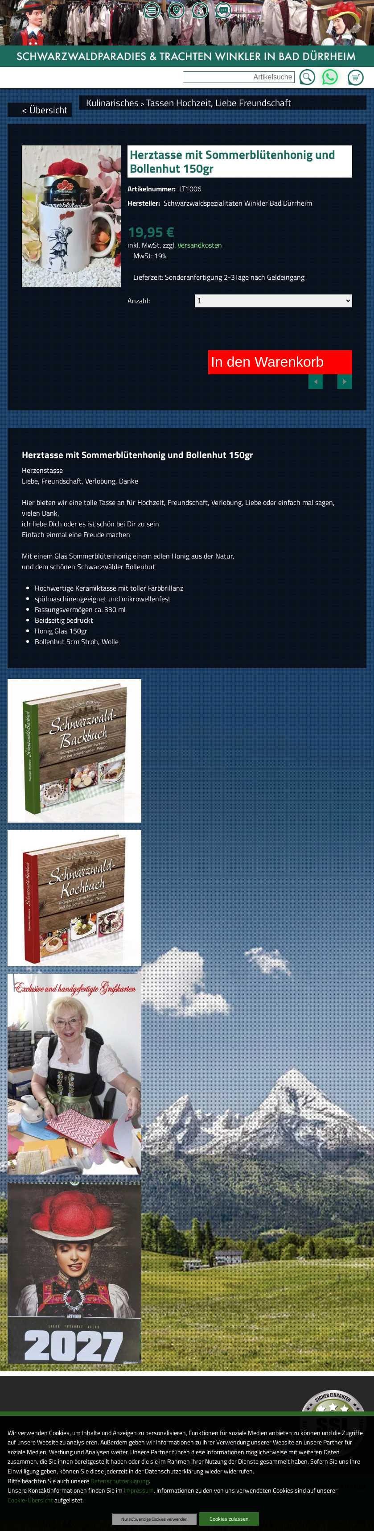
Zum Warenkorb (355, 72)
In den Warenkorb (267, 362)
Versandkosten (199, 245)
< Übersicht (44, 110)
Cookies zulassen (229, 1518)
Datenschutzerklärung (119, 1481)
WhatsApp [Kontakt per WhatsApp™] (330, 74)
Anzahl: (138, 300)
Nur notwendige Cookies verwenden (154, 1519)
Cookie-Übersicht (30, 1500)
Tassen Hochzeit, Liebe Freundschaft (218, 102)
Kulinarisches (112, 102)
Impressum (139, 1490)
